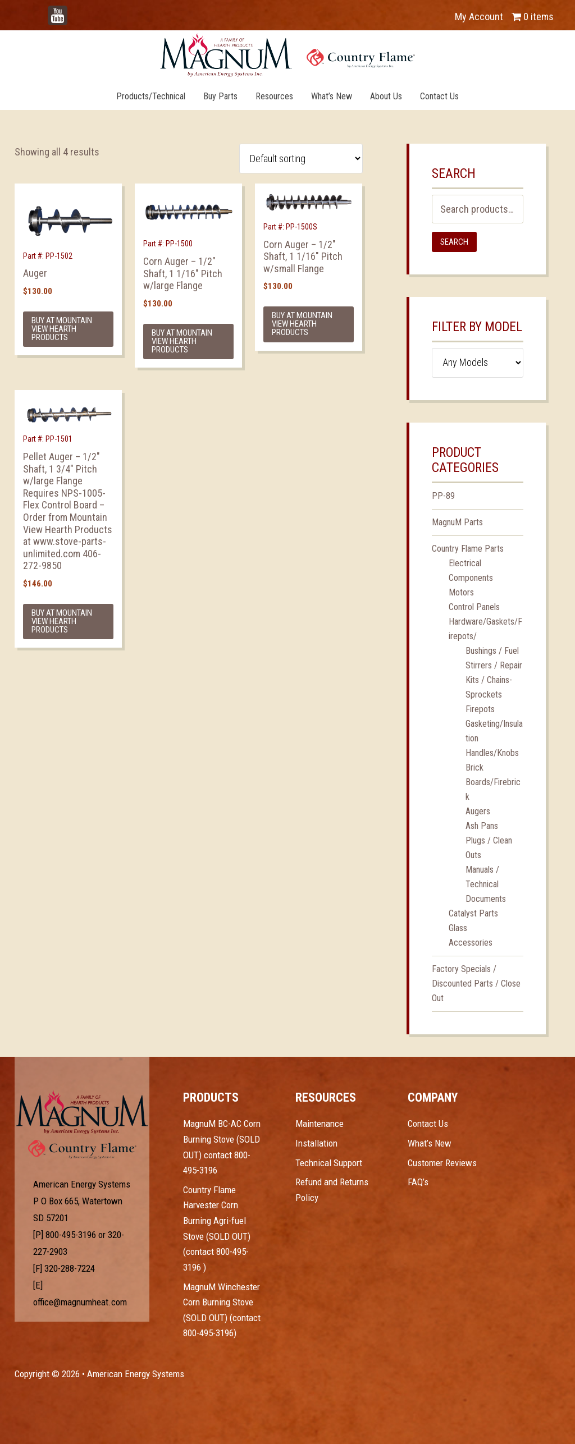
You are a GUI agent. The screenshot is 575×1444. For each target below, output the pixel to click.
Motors (461, 592)
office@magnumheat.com (80, 1302)
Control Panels (474, 607)
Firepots (480, 709)
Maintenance (319, 1123)
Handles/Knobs (492, 753)
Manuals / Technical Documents (486, 884)
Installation (316, 1143)
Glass (458, 928)
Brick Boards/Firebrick (493, 782)
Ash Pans (482, 825)
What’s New (429, 1143)
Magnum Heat (287, 55)
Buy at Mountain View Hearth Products (61, 328)
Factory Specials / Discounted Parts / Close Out (476, 983)
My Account (479, 16)
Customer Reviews (442, 1162)
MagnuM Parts (457, 522)
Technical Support (328, 1162)
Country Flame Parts (468, 548)
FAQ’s (418, 1182)
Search (454, 242)
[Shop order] (301, 158)
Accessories (470, 942)
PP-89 (443, 495)
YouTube (74, 11)
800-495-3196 (70, 1234)
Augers (478, 811)
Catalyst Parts (473, 913)
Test (82, 1112)
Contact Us (428, 1123)
